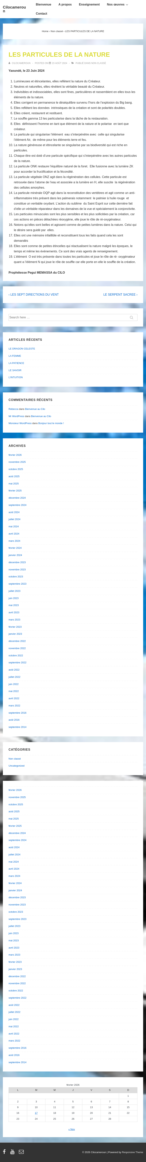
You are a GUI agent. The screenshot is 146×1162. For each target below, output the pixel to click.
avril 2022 (14, 698)
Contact (41, 13)
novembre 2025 (17, 462)
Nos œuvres (118, 4)
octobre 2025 (16, 469)
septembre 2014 (17, 727)
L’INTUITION (16, 377)
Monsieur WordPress (20, 423)
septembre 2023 (17, 583)
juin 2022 (14, 684)
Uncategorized (17, 765)
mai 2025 (14, 483)
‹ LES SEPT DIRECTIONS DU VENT (34, 294)
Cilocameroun (14, 9)
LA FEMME (15, 355)
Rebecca (13, 409)
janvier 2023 (15, 633)
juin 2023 (14, 598)
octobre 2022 (16, 655)
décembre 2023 (17, 562)
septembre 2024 (17, 505)
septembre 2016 (17, 712)
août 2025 (14, 476)
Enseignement (89, 4)
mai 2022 (14, 691)
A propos (65, 4)
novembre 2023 (17, 569)
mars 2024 (14, 540)
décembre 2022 (17, 641)
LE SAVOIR (15, 370)
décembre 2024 (17, 497)
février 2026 (15, 454)
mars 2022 (14, 705)
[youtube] (13, 1153)
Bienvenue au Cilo (35, 409)
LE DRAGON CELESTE (22, 348)
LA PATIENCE (16, 363)
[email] (22, 1153)
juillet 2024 (14, 519)
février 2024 (15, 547)
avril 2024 (14, 533)
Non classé (98, 63)
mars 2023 (14, 619)
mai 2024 (14, 526)
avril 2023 (14, 612)
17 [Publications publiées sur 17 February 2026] (36, 1113)
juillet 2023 (14, 591)
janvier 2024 (15, 555)
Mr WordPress (16, 416)
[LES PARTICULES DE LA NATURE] (59, 63)
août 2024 (14, 512)
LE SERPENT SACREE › (120, 294)
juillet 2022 (14, 676)
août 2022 (14, 669)
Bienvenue (43, 4)
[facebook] (5, 1153)
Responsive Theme (132, 1152)
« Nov (71, 1129)
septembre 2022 (17, 662)
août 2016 (14, 719)
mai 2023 (14, 605)
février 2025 (15, 490)
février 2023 (15, 626)
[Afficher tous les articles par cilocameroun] (20, 63)
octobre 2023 (16, 576)
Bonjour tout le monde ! (51, 423)
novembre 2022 (17, 648)
